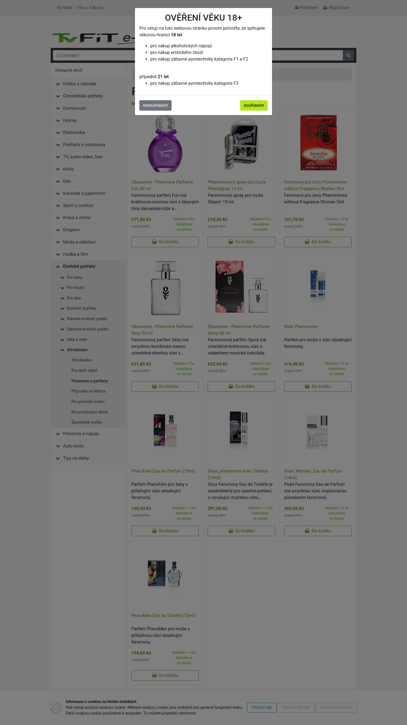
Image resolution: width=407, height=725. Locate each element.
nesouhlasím (155, 105)
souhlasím (254, 105)
